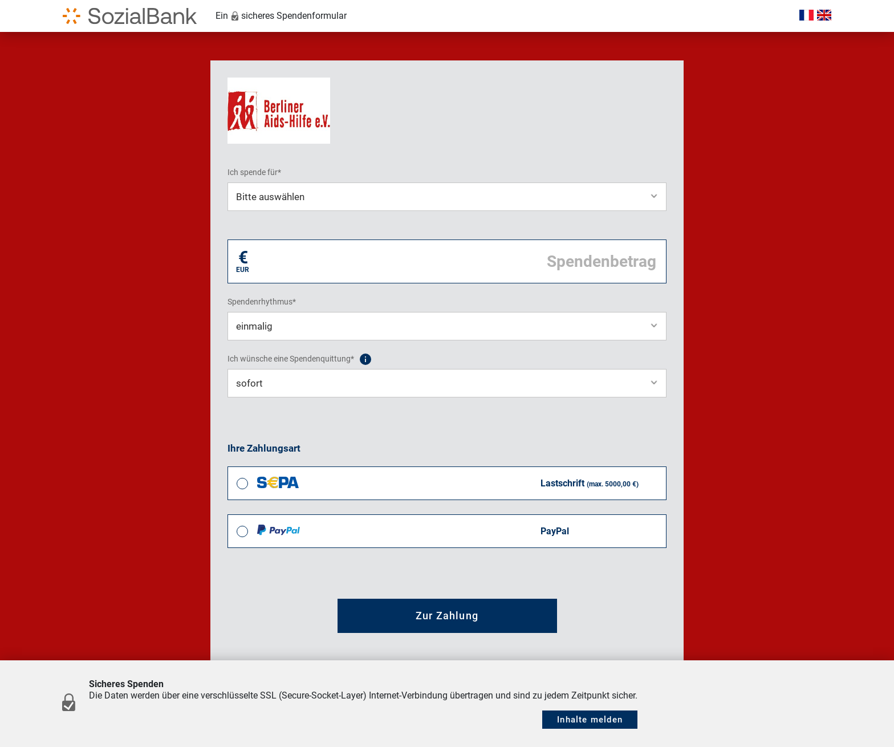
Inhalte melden (590, 719)
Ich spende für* (254, 172)
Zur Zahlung (447, 616)
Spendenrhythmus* (261, 302)
